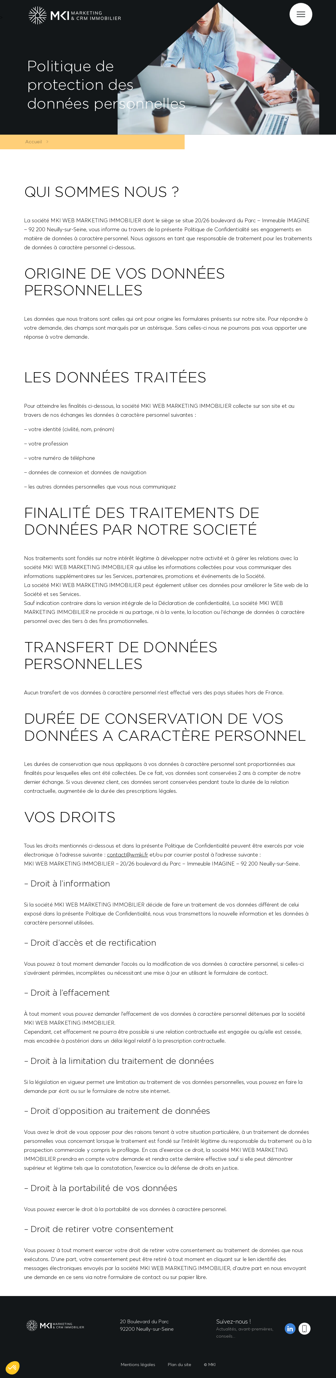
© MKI (210, 1364)
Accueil (31, 142)
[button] (12, 1368)
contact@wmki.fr (127, 854)
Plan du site (179, 1364)
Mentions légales (138, 1364)
